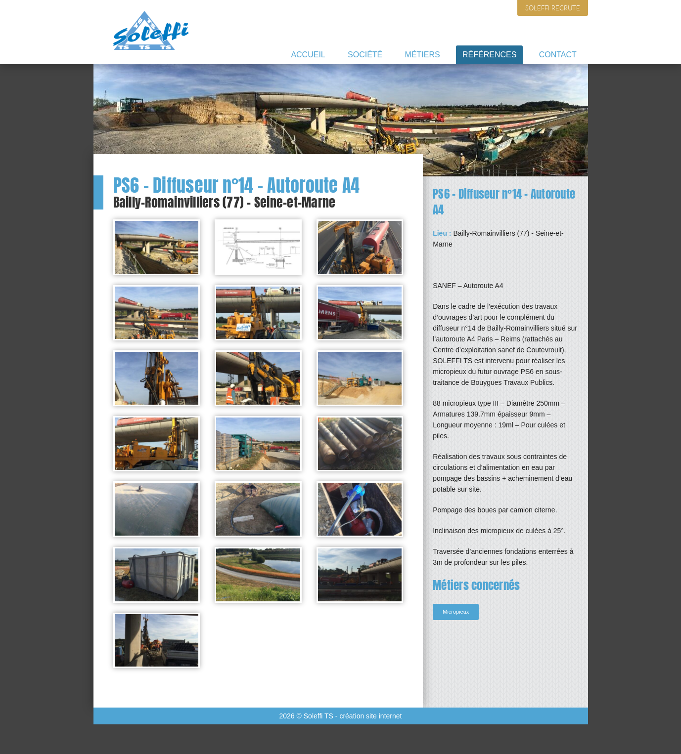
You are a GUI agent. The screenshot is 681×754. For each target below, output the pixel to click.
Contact (558, 54)
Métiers (422, 54)
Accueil (308, 54)
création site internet (370, 716)
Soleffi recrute (552, 8)
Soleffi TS (151, 30)
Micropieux (456, 612)
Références (489, 54)
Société (365, 54)
